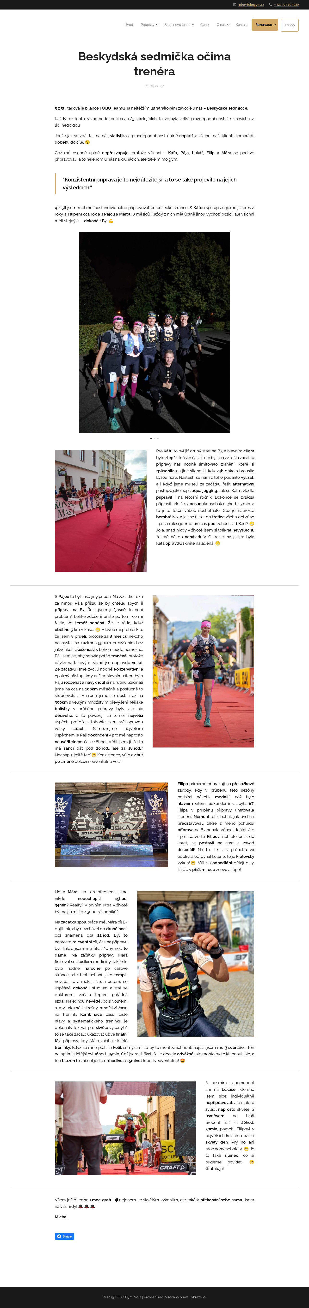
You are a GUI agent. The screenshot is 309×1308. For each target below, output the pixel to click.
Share (64, 1236)
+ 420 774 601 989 (286, 4)
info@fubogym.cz (251, 4)
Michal (61, 1217)
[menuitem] (121, 25)
